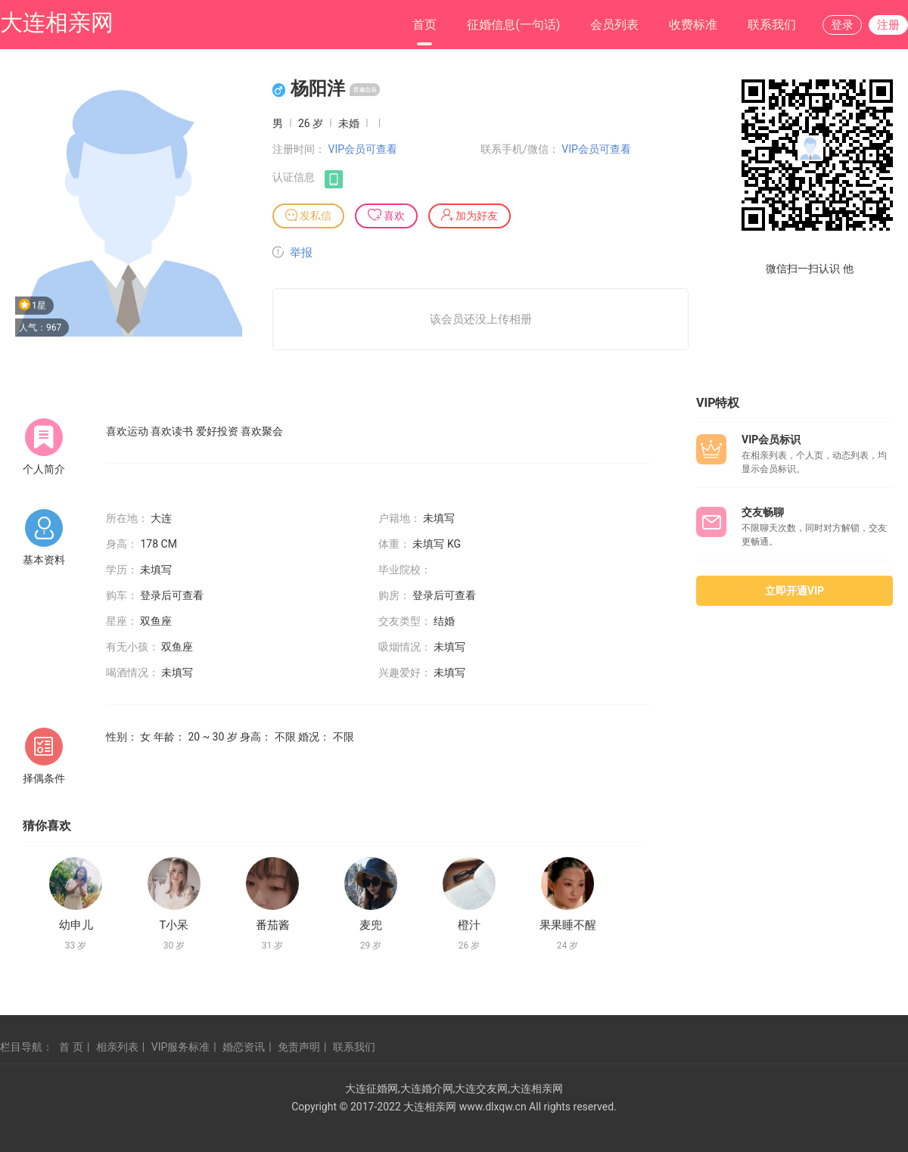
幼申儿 (76, 925)
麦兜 (370, 925)
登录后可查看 (172, 595)
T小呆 (174, 925)
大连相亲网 (57, 22)
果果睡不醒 (568, 925)
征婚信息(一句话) (513, 24)
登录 (842, 25)
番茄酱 (273, 925)
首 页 (70, 1047)
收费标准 (693, 24)
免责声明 (299, 1047)
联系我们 (772, 24)
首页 (424, 24)
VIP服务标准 (180, 1047)
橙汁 (469, 925)
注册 (888, 25)
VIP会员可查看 (362, 149)
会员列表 (614, 24)
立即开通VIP (794, 591)
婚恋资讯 (243, 1047)
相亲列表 (117, 1047)
